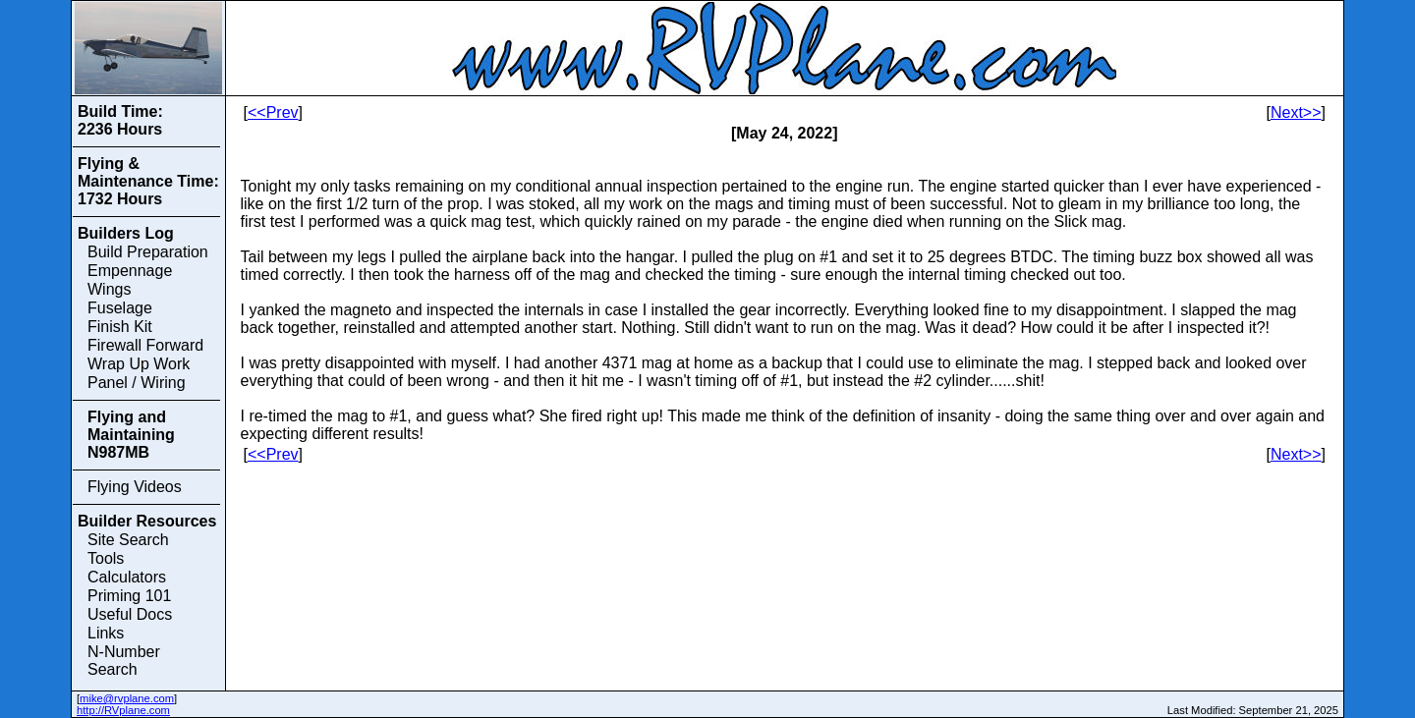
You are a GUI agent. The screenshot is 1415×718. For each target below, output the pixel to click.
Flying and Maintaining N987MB (131, 435)
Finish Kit (119, 326)
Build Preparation (147, 252)
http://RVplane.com (123, 710)
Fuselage (119, 308)
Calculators (126, 577)
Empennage (129, 270)
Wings (109, 289)
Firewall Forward (145, 345)
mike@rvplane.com (127, 698)
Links (105, 633)
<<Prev (273, 112)
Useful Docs (129, 614)
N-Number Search (123, 660)
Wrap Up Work (138, 364)
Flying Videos (134, 486)
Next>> (1296, 112)
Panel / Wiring (136, 382)
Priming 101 (129, 595)
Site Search (128, 539)
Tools (105, 558)
